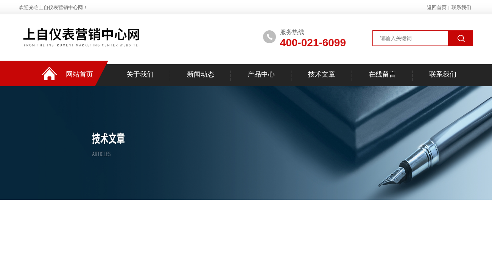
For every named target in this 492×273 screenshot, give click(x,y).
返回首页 (437, 7)
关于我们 (140, 74)
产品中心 (261, 74)
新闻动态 (200, 74)
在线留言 (382, 74)
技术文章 (321, 74)
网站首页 (79, 74)
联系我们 (461, 7)
